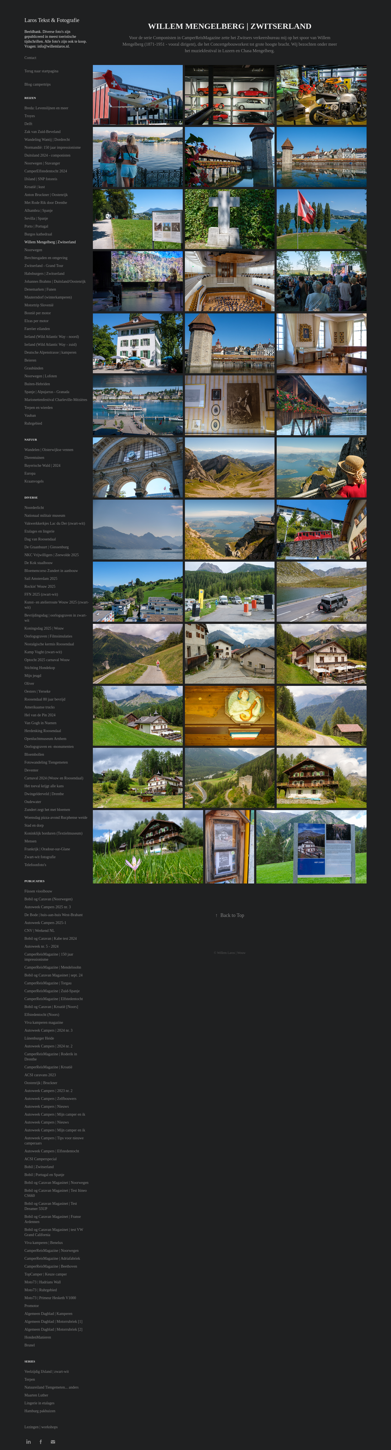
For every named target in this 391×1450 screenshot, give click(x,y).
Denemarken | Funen (40, 289)
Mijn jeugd (32, 676)
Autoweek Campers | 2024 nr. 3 (48, 1030)
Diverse (31, 497)
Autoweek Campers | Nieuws (46, 1106)
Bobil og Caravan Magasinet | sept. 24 (53, 975)
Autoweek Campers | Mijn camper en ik (54, 1114)
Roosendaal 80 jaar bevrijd (44, 699)
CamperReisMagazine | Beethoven (50, 1266)
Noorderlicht (34, 508)
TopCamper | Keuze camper (45, 1274)
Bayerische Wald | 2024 (42, 465)
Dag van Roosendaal (40, 539)
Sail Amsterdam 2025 (40, 579)
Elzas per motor (36, 321)
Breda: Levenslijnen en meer (46, 108)
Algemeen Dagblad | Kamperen (48, 1314)
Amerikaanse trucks (39, 707)
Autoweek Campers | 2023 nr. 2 (48, 1091)
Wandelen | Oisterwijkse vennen (48, 450)
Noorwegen (33, 250)
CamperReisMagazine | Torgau (47, 983)
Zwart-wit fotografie (40, 857)
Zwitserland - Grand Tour (43, 266)
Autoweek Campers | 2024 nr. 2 (48, 1046)
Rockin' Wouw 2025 (39, 586)
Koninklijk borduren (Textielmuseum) (53, 833)
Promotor (31, 1306)
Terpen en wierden (38, 408)
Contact (30, 58)
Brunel (29, 1345)
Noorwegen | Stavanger (42, 163)
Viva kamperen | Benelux (43, 1243)
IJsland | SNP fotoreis (40, 179)
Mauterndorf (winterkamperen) (48, 297)
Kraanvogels (34, 481)
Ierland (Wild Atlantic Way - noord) (51, 337)
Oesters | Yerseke (37, 691)
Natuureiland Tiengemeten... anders (51, 1387)
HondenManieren (37, 1337)
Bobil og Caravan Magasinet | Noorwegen (56, 1183)
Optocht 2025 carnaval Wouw (47, 660)
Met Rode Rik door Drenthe (45, 203)
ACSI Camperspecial (40, 1159)
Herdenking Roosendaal (42, 731)
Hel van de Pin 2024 (39, 715)
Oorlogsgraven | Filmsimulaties (48, 636)
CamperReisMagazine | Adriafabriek (52, 1258)
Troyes (29, 116)
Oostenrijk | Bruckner (40, 1083)
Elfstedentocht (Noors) (41, 1015)
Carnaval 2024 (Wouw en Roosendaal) (53, 778)
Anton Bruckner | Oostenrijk (46, 195)
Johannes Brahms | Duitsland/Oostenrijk (55, 281)
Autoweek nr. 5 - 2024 (41, 946)
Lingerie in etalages (39, 1403)
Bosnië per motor (37, 313)
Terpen (29, 1379)
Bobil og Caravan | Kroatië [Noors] (51, 1007)
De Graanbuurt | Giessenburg (46, 547)
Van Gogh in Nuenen (40, 723)
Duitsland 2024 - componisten (47, 155)
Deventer (31, 770)
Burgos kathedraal (38, 234)
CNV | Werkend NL (39, 931)
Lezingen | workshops (41, 1427)
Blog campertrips (37, 84)
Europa (29, 473)
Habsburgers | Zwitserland (44, 274)
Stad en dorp (34, 825)
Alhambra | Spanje (38, 211)
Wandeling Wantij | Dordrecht (47, 140)
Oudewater (32, 802)
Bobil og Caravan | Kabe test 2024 (50, 938)
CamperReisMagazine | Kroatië (48, 1067)
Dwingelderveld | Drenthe (44, 794)
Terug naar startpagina (41, 71)
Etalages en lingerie (39, 531)
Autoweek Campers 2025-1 (45, 923)
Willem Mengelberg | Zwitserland (50, 242)
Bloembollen (34, 754)
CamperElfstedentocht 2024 (45, 171)
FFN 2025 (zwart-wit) (41, 594)
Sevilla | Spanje (36, 218)
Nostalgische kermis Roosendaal (49, 644)
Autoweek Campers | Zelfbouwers (50, 1099)
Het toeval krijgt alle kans (44, 786)
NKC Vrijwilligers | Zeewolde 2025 (51, 555)
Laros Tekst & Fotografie (51, 20)
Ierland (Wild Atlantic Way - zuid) (50, 345)
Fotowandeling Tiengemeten (46, 762)
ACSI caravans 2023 (40, 1075)
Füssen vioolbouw (38, 891)
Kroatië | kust (34, 187)
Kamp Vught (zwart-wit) (43, 652)
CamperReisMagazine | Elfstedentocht (53, 999)
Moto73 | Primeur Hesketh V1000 (50, 1298)
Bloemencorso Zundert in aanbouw (51, 571)
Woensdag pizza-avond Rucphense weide (55, 818)
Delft (28, 124)
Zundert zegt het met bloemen (47, 810)
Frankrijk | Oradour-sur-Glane (47, 849)
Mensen (30, 841)
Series (29, 1361)
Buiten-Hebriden (37, 384)
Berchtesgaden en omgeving (46, 258)
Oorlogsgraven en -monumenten (49, 747)
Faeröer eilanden (37, 329)
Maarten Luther (36, 1395)
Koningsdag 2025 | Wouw (44, 628)
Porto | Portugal (36, 226)
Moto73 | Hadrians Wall (42, 1282)
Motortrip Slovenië (38, 305)
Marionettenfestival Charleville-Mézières (55, 400)
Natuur (30, 439)
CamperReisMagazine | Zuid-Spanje (52, 991)
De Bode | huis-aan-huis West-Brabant (53, 915)
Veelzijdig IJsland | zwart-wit (46, 1372)
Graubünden (33, 368)
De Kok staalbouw (38, 563)
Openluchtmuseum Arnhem (45, 739)
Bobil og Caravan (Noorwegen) (48, 899)
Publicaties (34, 881)
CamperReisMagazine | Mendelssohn (52, 967)
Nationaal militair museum (44, 516)
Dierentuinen (34, 458)
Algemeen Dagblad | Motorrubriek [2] (53, 1329)
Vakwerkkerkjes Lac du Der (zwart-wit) (54, 523)
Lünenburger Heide (39, 1038)
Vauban (30, 415)
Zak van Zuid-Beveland (42, 132)
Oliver (29, 684)
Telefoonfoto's (35, 865)
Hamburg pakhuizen (39, 1411)
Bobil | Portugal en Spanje (44, 1175)
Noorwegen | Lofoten (40, 376)
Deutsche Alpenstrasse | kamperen (50, 352)
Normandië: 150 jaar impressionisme (52, 147)
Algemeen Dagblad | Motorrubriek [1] (53, 1322)
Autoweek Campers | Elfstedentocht (51, 1151)
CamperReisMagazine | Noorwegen (51, 1251)
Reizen (30, 97)
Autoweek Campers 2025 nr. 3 (47, 907)
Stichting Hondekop (39, 668)
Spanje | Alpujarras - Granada (46, 392)
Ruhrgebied (33, 423)
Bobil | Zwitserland (39, 1167)
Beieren (30, 360)
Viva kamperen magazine (43, 1022)
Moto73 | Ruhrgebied (40, 1290)
